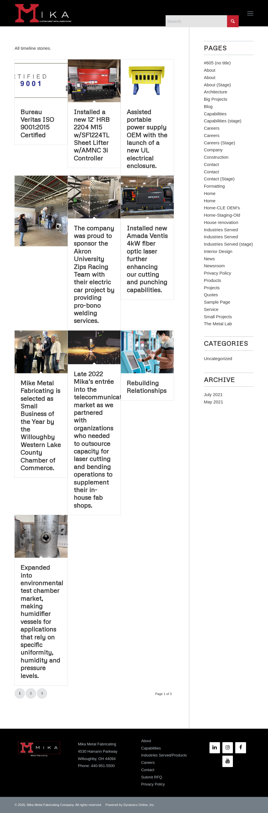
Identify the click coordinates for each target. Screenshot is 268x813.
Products (212, 280)
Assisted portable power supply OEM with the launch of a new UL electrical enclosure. (147, 139)
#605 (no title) (217, 62)
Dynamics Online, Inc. (139, 805)
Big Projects (215, 99)
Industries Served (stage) (228, 244)
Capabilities (215, 113)
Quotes (211, 294)
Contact (211, 164)
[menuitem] (250, 13)
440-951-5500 (103, 766)
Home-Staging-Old (222, 215)
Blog (208, 106)
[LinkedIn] (214, 747)
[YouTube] (227, 761)
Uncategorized (218, 358)
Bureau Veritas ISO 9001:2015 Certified (37, 123)
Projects (212, 287)
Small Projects (218, 316)
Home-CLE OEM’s (222, 207)
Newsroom (214, 265)
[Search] (202, 21)
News (209, 258)
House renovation (221, 222)
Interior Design (218, 251)
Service (211, 309)
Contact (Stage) (219, 178)
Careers (211, 128)
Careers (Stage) (219, 142)
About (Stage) (217, 84)
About (209, 70)
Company (213, 149)
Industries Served (221, 229)
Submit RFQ (151, 777)
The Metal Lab (218, 323)
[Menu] (250, 13)
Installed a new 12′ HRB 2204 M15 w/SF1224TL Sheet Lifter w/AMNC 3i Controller (92, 135)
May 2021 (213, 401)
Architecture (215, 91)
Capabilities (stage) (222, 120)
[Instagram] (227, 747)
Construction (216, 157)
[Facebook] (240, 747)
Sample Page (217, 301)
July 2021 (213, 394)
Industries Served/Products (164, 755)
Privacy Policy (217, 273)
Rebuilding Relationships (146, 386)
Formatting (214, 186)
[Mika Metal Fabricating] (43, 13)
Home (210, 193)
